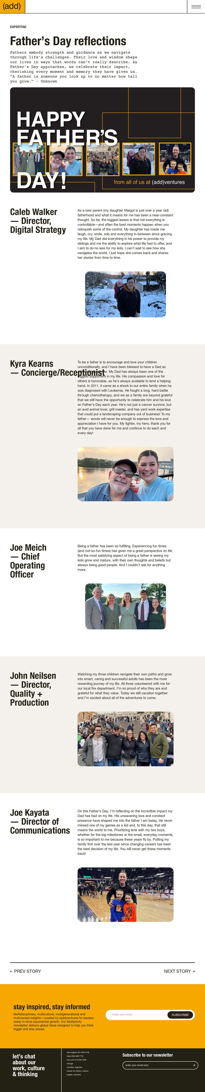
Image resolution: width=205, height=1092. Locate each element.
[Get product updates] (156, 1065)
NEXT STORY (177, 972)
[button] (196, 6)
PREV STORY (27, 972)
